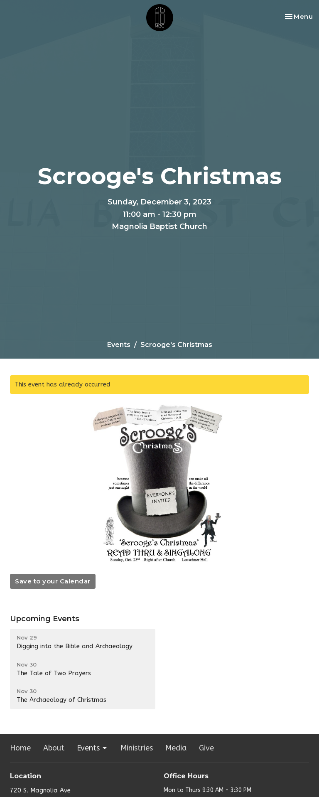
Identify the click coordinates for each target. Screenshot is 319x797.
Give (206, 748)
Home (20, 748)
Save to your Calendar (53, 581)
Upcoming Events (44, 618)
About (53, 748)
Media (175, 748)
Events (118, 345)
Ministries (136, 748)
